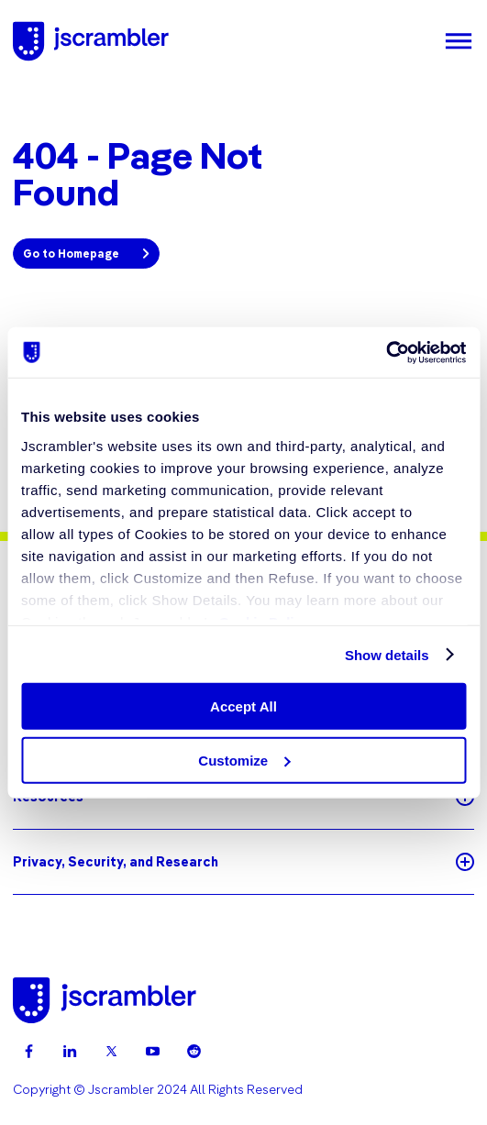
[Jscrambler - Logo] (91, 41)
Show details (387, 654)
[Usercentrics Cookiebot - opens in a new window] (385, 352)
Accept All (243, 706)
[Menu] (458, 41)
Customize (244, 760)
